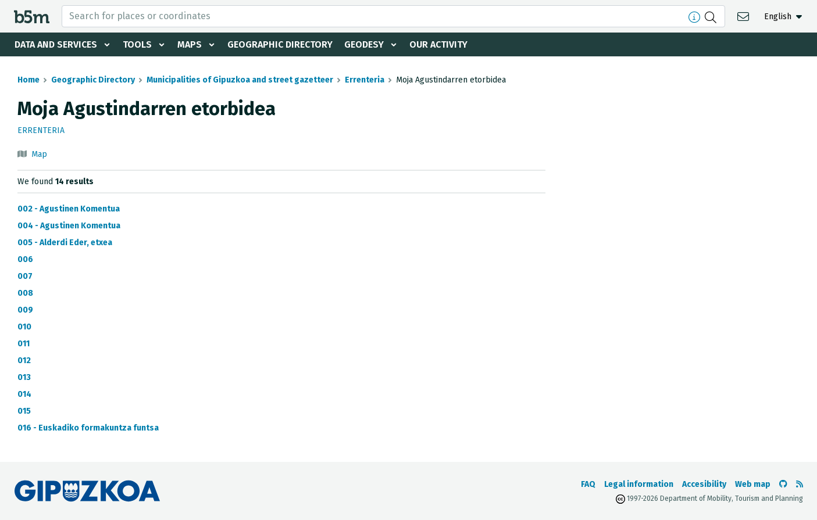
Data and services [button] (56, 44)
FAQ (588, 484)
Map (39, 154)
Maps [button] (189, 44)
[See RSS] (799, 484)
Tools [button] (137, 44)
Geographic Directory (280, 44)
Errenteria (364, 80)
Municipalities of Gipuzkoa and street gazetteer (240, 80)
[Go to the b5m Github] (783, 484)
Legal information (638, 484)
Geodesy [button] (364, 44)
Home (28, 80)
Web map (752, 484)
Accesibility (704, 484)
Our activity (438, 44)
